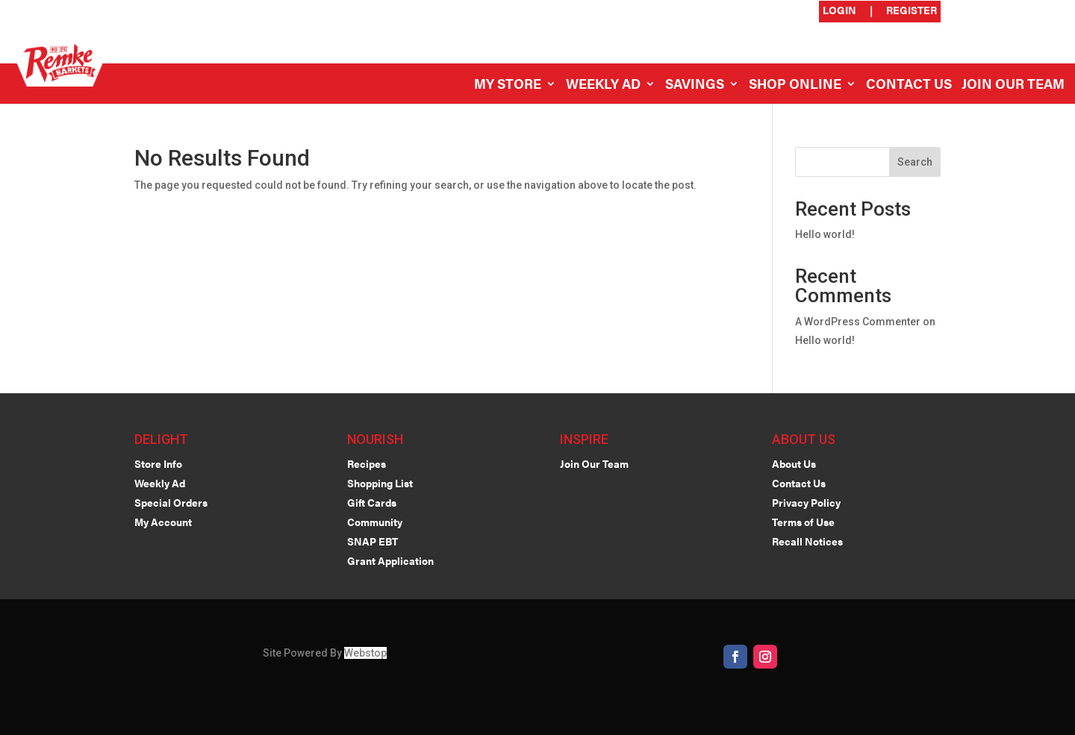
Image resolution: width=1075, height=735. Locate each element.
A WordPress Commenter (857, 322)
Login (839, 10)
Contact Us (909, 85)
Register (911, 10)
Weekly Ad (603, 85)
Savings (694, 85)
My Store (507, 85)
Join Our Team (1013, 85)
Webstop (365, 653)
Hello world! (825, 234)
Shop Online (795, 85)
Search (914, 162)
